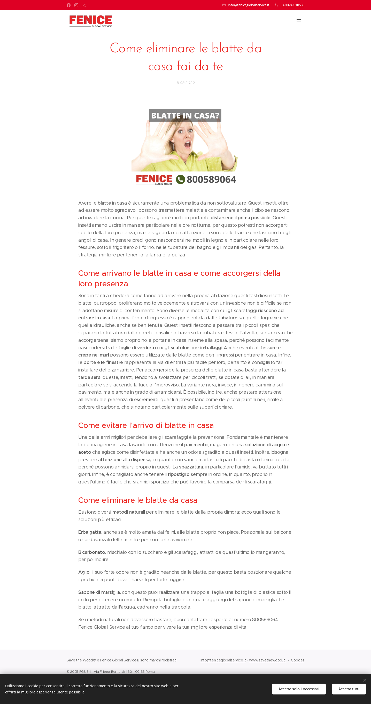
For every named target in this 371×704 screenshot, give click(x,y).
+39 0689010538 (292, 5)
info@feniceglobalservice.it (248, 5)
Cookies (297, 660)
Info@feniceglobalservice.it (223, 660)
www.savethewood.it (267, 660)
